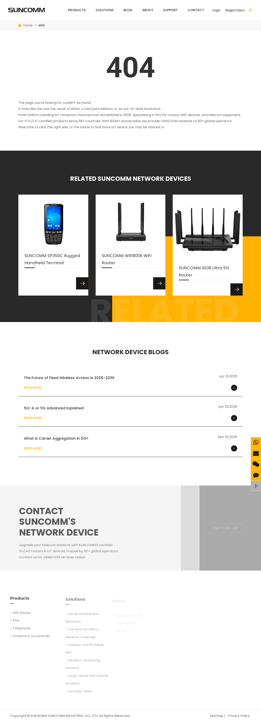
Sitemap (216, 715)
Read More (130, 388)
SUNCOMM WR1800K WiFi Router (127, 260)
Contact (196, 14)
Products (77, 14)
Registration (235, 10)
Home (27, 25)
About (147, 14)
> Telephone (20, 630)
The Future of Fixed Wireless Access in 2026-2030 (69, 377)
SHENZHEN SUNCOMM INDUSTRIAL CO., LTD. (64, 715)
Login (216, 10)
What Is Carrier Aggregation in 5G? (56, 438)
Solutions (105, 14)
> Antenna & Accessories (30, 638)
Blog (128, 14)
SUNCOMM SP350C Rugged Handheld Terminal (52, 260)
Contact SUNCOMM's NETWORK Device (61, 522)
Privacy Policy (239, 715)
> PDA (15, 623)
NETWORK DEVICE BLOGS (130, 352)
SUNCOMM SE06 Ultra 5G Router (204, 272)
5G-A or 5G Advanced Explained (54, 408)
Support (170, 14)
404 (41, 25)
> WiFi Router (20, 615)
